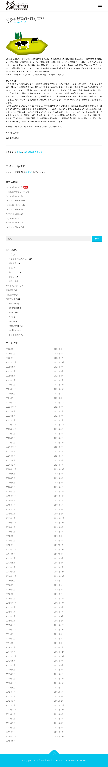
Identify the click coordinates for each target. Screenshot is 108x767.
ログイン (29, 172)
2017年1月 (10, 571)
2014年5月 (10, 643)
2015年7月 (10, 611)
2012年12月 (59, 678)
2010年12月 (59, 732)
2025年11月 (11, 362)
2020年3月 (10, 487)
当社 (11, 267)
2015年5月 (10, 616)
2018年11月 (11, 522)
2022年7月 (10, 433)
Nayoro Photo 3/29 (14, 213)
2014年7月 (10, 638)
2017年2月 (59, 567)
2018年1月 (10, 545)
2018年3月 (10, 540)
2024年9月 (10, 393)
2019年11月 (11, 496)
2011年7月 (10, 718)
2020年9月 (10, 473)
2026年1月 (10, 358)
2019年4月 (59, 509)
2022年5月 (10, 438)
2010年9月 (10, 741)
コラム (19, 152)
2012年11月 (11, 683)
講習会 (12, 276)
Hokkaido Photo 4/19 (15, 200)
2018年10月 (59, 522)
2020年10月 (59, 469)
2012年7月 (10, 692)
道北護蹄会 (11, 294)
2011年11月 (11, 709)
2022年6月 (59, 433)
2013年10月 (59, 656)
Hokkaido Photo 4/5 (15, 209)
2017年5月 (10, 562)
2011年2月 (59, 727)
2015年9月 (10, 607)
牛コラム (12, 272)
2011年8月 (59, 714)
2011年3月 (10, 727)
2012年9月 (10, 687)
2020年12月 (11, 469)
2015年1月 (10, 625)
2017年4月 (59, 562)
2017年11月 (11, 549)
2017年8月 (59, 554)
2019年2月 (59, 513)
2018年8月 (59, 527)
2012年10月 (59, 683)
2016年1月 (10, 598)
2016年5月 (10, 589)
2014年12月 (59, 625)
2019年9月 (10, 500)
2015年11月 (11, 602)
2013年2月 (59, 674)
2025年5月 (10, 375)
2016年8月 (59, 580)
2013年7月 (10, 665)
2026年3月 (10, 353)
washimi (12, 330)
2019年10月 (59, 496)
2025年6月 (59, 371)
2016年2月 (59, 594)
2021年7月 (59, 451)
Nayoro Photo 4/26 (14, 196)
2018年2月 (59, 540)
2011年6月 (59, 718)
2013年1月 (10, 678)
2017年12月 (59, 545)
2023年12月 (11, 402)
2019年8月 (59, 500)
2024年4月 (59, 398)
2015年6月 (59, 611)
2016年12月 (59, 571)
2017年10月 (59, 549)
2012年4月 (59, 696)
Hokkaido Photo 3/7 (15, 227)
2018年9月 (10, 527)
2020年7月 (10, 478)
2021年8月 (10, 451)
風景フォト (11, 299)
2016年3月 (10, 594)
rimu (11, 312)
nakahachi (13, 307)
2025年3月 (10, 380)
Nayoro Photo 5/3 (14, 187)
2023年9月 (59, 406)
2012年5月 (10, 696)
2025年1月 (10, 384)
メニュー (99, 5)
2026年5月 (10, 349)
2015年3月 (10, 620)
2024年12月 (59, 384)
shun (11, 321)
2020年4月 (59, 482)
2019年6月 (59, 505)
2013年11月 (11, 656)
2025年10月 (59, 362)
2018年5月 (10, 536)
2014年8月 (59, 634)
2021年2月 (10, 464)
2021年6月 (10, 456)
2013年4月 (59, 669)
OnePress (59, 760)
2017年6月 (59, 558)
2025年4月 (59, 375)
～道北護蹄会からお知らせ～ (18, 191)
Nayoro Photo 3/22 (14, 218)
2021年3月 (59, 460)
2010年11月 (11, 736)
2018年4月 (59, 536)
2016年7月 (10, 585)
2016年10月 (59, 576)
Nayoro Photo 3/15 (14, 222)
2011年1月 (10, 732)
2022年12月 (11, 424)
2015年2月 (59, 620)
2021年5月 (59, 456)
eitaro (11, 303)
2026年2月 (59, 353)
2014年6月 (59, 638)
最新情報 (10, 290)
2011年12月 (59, 705)
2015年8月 (59, 607)
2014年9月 (10, 634)
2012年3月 (10, 700)
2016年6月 (59, 585)
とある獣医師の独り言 (32, 152)
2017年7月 (10, 558)
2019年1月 (10, 518)
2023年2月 (10, 420)
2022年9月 (59, 429)
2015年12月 (59, 598)
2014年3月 (10, 647)
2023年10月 (11, 406)
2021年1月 (59, 464)
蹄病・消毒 (13, 281)
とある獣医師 (14, 334)
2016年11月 (11, 576)
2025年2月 (59, 380)
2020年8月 (59, 473)
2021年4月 (10, 460)
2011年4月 (59, 723)
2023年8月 (10, 411)
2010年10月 (59, 736)
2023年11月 (59, 402)
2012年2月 (59, 700)
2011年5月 (10, 723)
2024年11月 (11, 389)
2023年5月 (10, 415)
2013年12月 (59, 651)
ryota (11, 316)
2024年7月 (10, 398)
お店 (11, 254)
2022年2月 (59, 438)
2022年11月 (59, 424)
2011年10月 (59, 709)
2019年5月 (10, 509)
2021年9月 (59, 447)
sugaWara (13, 325)
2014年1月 (10, 651)
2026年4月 (59, 349)
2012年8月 (59, 687)
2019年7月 (10, 505)
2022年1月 (10, 442)
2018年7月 (10, 531)
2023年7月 (59, 411)
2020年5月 (10, 482)
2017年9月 (10, 554)
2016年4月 (59, 589)
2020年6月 (59, 478)
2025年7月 (10, 371)
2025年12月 (59, 358)
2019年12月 (59, 491)
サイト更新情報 (13, 285)
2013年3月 (10, 674)
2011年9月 (10, 714)
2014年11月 (11, 629)
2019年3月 (10, 513)
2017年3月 (10, 567)
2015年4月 (59, 616)
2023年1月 (59, 420)
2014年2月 (59, 647)
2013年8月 (59, 660)
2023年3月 (59, 415)
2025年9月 (10, 366)
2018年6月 (59, 531)
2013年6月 (59, 665)
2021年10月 (11, 447)
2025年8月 (59, 366)
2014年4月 (59, 643)
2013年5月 (10, 669)
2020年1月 (10, 491)
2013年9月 (10, 660)
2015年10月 (59, 602)
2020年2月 (59, 487)
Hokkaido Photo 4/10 (15, 205)
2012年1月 (10, 705)
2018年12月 (59, 518)
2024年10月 (59, 389)
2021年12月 (59, 442)
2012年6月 (59, 692)
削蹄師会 (12, 263)
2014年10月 (59, 629)
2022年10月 (11, 429)
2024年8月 (59, 393)
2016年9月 (10, 580)
